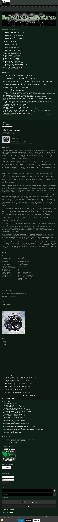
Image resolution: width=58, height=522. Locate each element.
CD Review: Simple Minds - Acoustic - (16, 380)
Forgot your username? (8, 510)
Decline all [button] (28, 520)
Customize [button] (36, 520)
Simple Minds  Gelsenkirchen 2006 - (17, 392)
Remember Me (6, 497)
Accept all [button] (21, 520)
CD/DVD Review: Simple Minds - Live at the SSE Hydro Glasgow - (23, 385)
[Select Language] (7, 126)
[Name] (8, 477)
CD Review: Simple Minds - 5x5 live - (16, 389)
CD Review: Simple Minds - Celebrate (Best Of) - (19, 388)
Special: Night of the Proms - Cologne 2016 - (18, 382)
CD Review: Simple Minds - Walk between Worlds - (20, 377)
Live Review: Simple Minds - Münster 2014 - (18, 386)
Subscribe (5, 483)
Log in (29, 506)
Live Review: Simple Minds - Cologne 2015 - (18, 383)
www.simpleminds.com (7, 304)
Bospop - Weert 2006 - (13, 391)
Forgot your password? (8, 509)
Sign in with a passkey (29, 502)
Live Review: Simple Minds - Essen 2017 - (17, 379)
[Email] (8, 480)
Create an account (8, 512)
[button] (2, 398)
